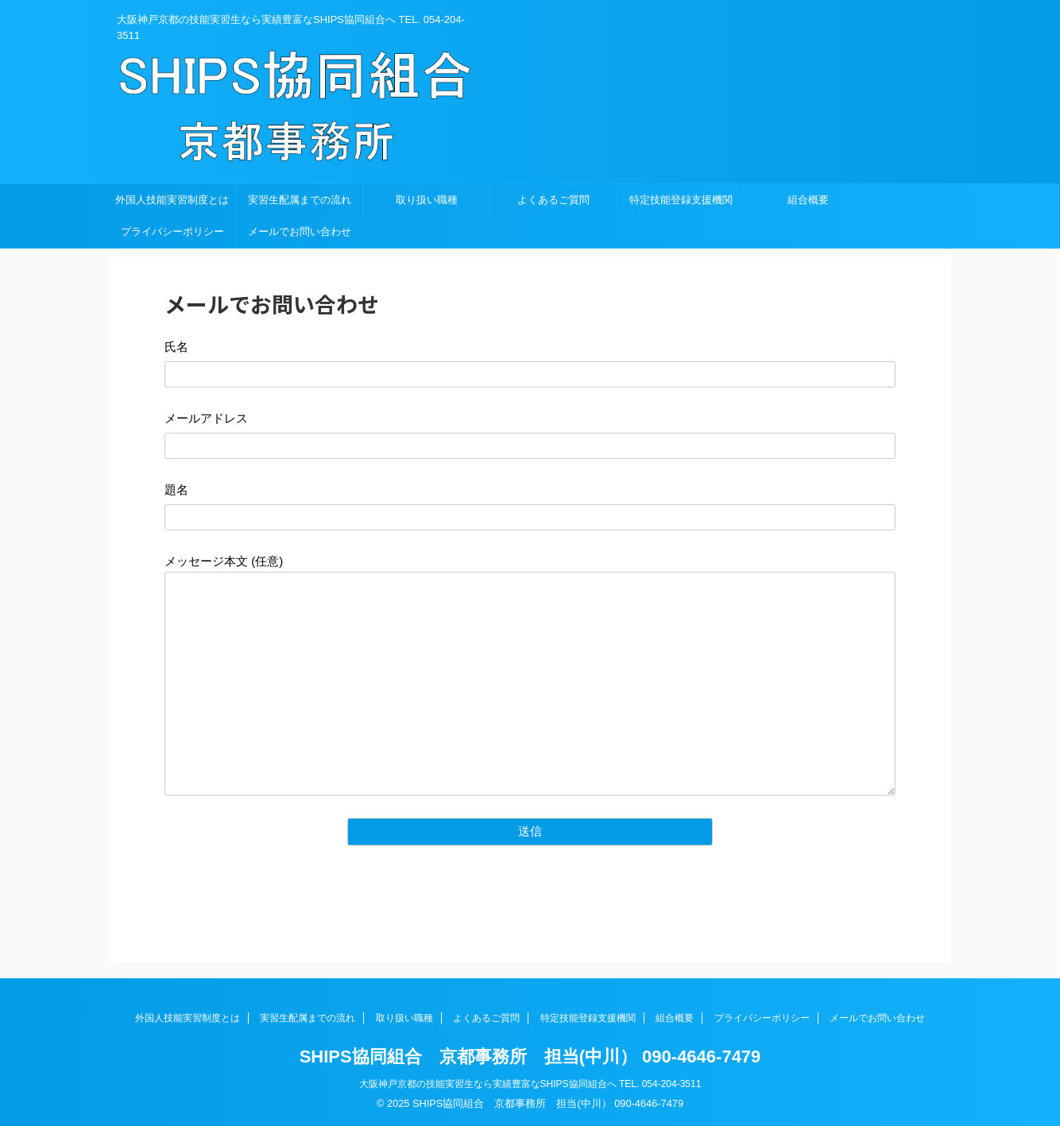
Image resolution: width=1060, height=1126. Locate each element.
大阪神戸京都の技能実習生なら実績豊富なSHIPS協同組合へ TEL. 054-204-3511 (530, 1083)
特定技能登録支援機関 (681, 200)
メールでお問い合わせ (299, 231)
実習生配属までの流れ (299, 200)
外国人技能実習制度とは (172, 200)
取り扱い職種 (427, 200)
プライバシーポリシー (172, 231)
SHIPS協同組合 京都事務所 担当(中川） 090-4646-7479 (530, 1056)
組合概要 (808, 200)
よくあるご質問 (553, 200)
